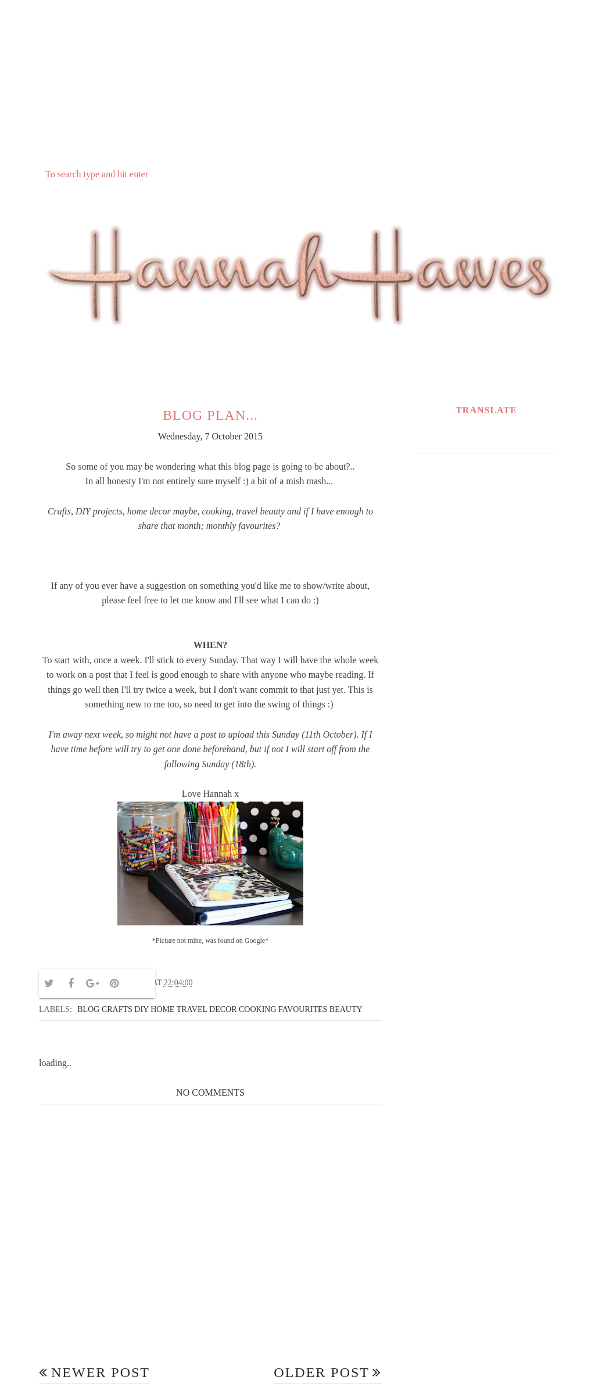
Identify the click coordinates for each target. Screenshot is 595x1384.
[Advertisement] (297, 82)
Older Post (322, 1372)
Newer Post (100, 1372)
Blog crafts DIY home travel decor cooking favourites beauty (219, 1009)
